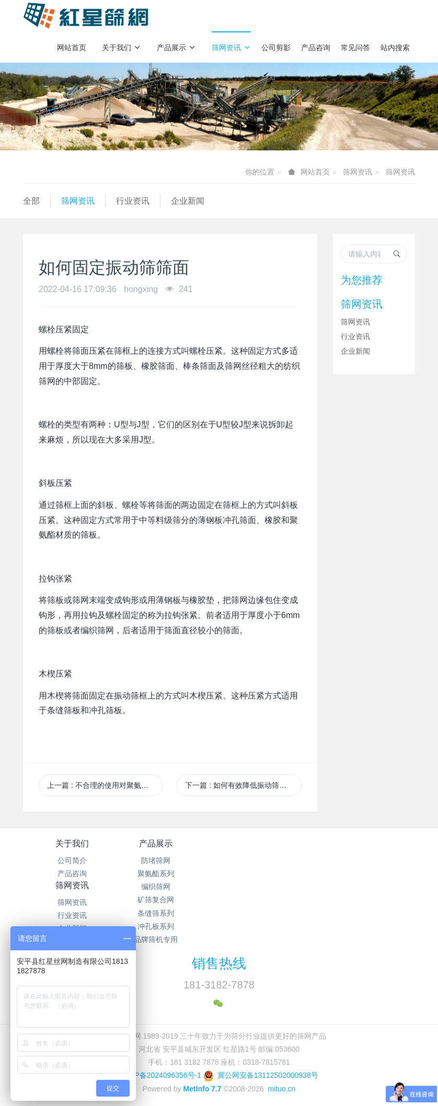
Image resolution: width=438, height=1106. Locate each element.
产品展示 (176, 47)
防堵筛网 (170, 860)
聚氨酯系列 (170, 873)
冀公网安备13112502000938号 (260, 1070)
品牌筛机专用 (170, 939)
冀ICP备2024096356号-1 (160, 1070)
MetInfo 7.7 (202, 1083)
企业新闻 (187, 200)
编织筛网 (170, 886)
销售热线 (219, 958)
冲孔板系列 (170, 926)
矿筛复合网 (170, 899)
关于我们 (121, 47)
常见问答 (355, 47)
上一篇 (105, 785)
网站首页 (71, 47)
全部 (31, 200)
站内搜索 (395, 47)
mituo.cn (281, 1083)
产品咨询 (315, 47)
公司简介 (72, 860)
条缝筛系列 (170, 913)
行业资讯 (132, 200)
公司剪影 (276, 47)
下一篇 (239, 785)
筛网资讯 (231, 47)
